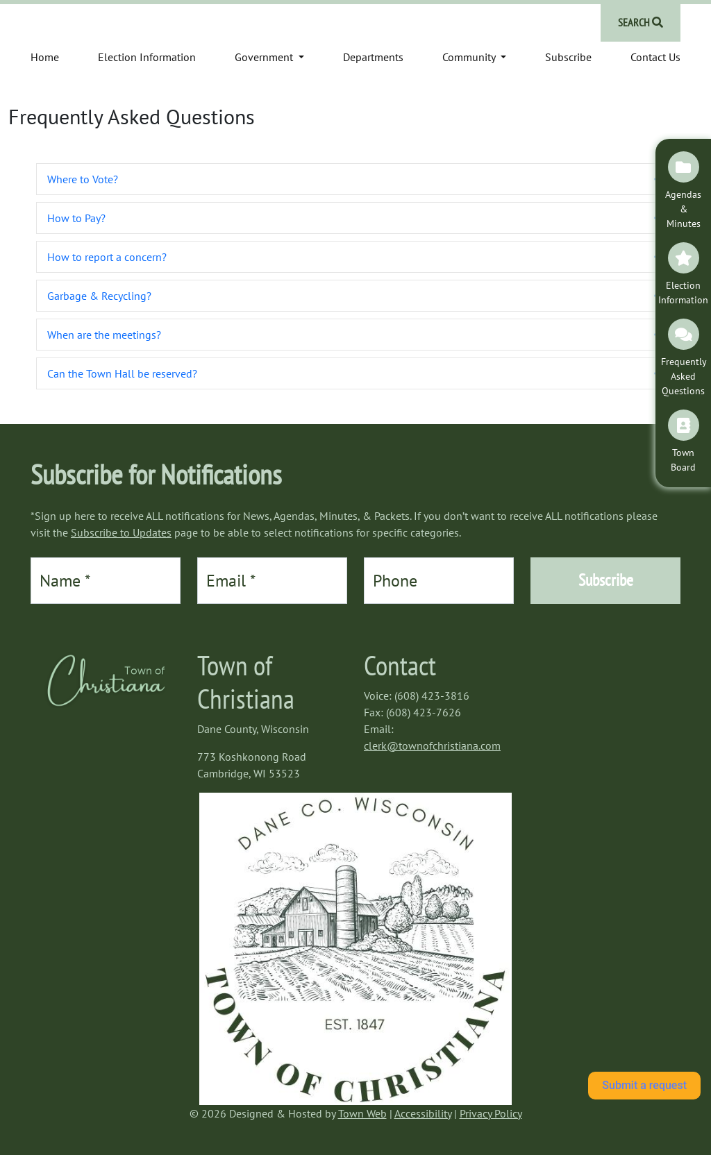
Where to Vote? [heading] (82, 179)
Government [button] (265, 57)
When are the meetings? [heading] (104, 335)
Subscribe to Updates (121, 532)
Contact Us (655, 57)
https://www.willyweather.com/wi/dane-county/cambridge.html (599, 684)
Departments (373, 57)
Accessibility (422, 1113)
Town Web (362, 1113)
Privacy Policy (491, 1113)
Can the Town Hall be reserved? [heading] (122, 373)
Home (45, 57)
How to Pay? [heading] (76, 218)
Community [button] (470, 57)
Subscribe (568, 57)
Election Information (147, 57)
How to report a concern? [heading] (107, 257)
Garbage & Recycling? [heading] (99, 296)
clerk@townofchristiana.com (432, 745)
